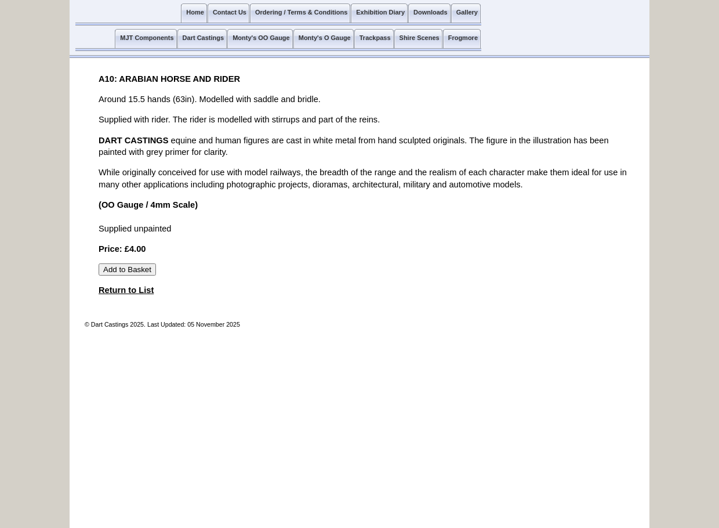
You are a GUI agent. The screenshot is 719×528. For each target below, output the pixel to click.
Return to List (126, 290)
